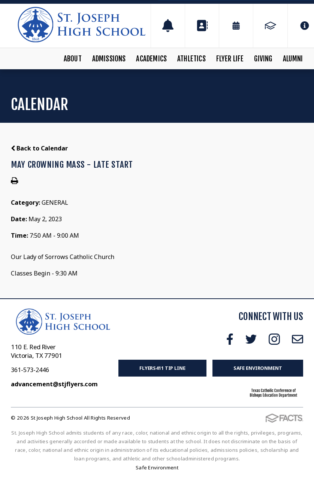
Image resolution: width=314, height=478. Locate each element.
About (73, 58)
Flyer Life (230, 58)
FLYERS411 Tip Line (162, 368)
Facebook (229, 339)
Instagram (274, 339)
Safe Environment (257, 368)
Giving (263, 58)
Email (297, 339)
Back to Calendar (39, 148)
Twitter (251, 339)
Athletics (191, 58)
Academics (151, 58)
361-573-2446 (30, 370)
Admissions (109, 58)
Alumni (293, 58)
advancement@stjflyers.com (54, 384)
